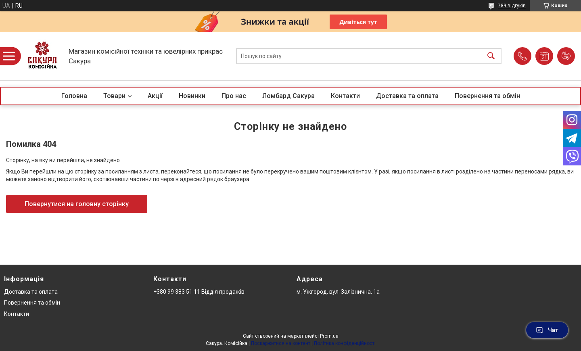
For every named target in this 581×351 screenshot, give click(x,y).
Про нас (234, 96)
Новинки (192, 96)
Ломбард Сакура (288, 96)
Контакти (345, 96)
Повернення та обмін (487, 96)
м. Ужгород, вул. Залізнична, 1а (338, 291)
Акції (155, 96)
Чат (547, 330)
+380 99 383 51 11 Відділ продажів (199, 291)
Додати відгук (566, 56)
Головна (74, 96)
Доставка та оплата (407, 96)
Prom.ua (329, 336)
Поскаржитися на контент (280, 343)
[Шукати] (491, 56)
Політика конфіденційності (345, 343)
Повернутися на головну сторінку (77, 204)
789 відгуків (512, 5)
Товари (114, 96)
